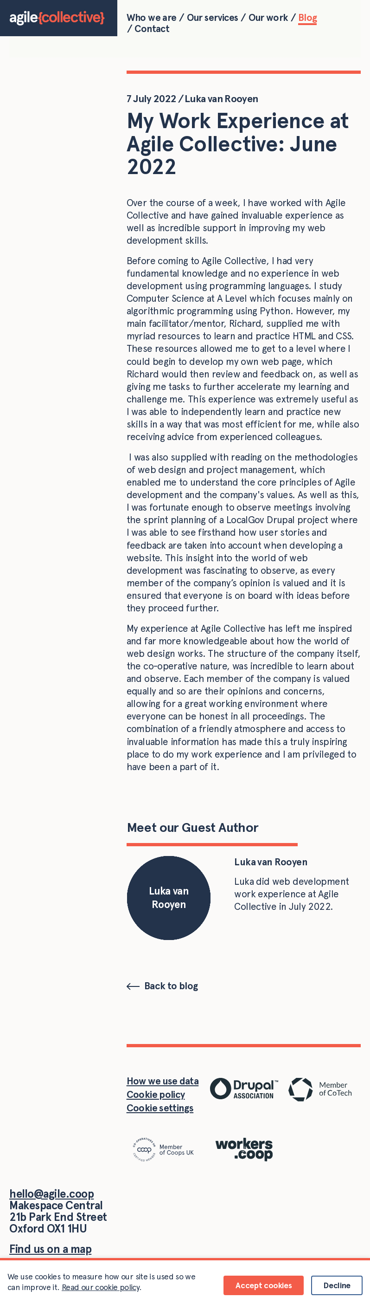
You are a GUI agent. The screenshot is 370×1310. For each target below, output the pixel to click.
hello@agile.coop (51, 1193)
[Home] (58, 18)
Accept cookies (264, 1285)
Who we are (152, 17)
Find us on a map (50, 1249)
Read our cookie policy (100, 1287)
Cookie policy (156, 1094)
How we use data (163, 1081)
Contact (151, 28)
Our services (212, 17)
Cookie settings (160, 1108)
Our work (268, 17)
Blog (307, 17)
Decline (337, 1285)
